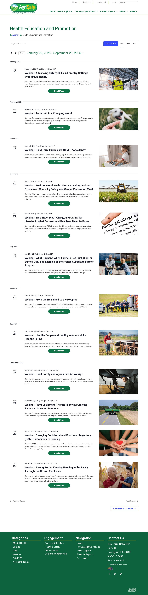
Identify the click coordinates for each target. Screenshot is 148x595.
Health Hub (87, 2)
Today (22, 53)
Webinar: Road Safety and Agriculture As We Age (54, 374)
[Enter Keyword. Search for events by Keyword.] (56, 44)
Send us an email (116, 560)
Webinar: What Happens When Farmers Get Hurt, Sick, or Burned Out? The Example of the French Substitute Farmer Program (59, 262)
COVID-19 (17, 558)
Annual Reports (84, 550)
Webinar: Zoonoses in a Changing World (48, 113)
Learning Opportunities (86, 11)
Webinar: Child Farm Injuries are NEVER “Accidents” (55, 150)
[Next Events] (15, 53)
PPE (15, 550)
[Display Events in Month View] (128, 43)
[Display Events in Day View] (134, 43)
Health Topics (64, 11)
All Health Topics (21, 562)
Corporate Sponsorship (56, 553)
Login (114, 2)
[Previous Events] (11, 53)
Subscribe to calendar (123, 508)
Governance (82, 558)
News (74, 2)
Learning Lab (101, 2)
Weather (17, 554)
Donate (133, 11)
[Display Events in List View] (121, 43)
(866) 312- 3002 (115, 556)
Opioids (16, 547)
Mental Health (19, 543)
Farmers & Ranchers (54, 543)
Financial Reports (85, 554)
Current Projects (109, 11)
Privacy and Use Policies (88, 547)
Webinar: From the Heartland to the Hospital (51, 299)
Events (15, 35)
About (124, 11)
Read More (59, 91)
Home (52, 11)
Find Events (111, 44)
